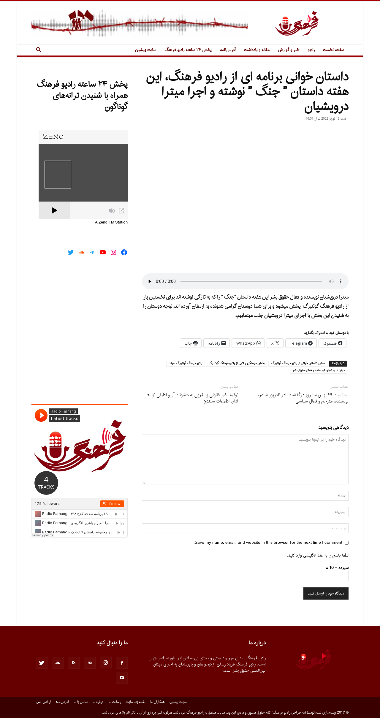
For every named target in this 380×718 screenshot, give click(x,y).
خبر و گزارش (288, 50)
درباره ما (98, 702)
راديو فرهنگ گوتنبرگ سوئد (185, 364)
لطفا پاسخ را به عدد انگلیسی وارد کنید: (318, 555)
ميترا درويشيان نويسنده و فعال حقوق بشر (318, 371)
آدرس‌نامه (228, 50)
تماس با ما (81, 702)
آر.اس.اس (43, 702)
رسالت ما (114, 702)
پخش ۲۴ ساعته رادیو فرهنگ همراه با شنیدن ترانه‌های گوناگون (82, 96)
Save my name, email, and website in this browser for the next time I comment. (268, 543)
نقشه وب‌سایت (135, 702)
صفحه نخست (333, 50)
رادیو (311, 50)
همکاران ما (157, 702)
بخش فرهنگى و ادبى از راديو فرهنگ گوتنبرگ (237, 364)
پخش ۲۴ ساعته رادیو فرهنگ (188, 50)
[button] (38, 50)
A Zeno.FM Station (111, 222)
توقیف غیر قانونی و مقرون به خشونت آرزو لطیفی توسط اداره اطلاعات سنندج (192, 398)
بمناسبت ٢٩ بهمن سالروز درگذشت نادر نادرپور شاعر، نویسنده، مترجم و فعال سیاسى (303, 398)
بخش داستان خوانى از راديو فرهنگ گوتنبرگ (298, 364)
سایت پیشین (145, 50)
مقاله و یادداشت (257, 50)
